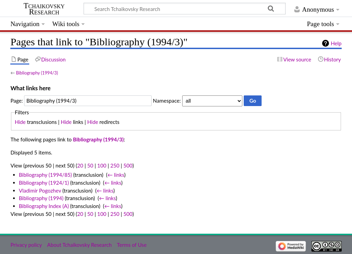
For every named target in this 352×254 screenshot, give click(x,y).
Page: (16, 100)
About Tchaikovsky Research (79, 245)
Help (336, 43)
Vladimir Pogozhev (40, 190)
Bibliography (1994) (41, 198)
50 (90, 165)
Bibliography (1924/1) (44, 183)
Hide (20, 122)
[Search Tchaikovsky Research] (184, 8)
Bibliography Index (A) (44, 206)
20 (80, 165)
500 (127, 165)
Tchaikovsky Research (44, 9)
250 (114, 165)
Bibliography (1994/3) (37, 73)
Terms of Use (131, 245)
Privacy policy (26, 245)
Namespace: (167, 100)
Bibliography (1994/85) (45, 175)
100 (101, 165)
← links (115, 175)
